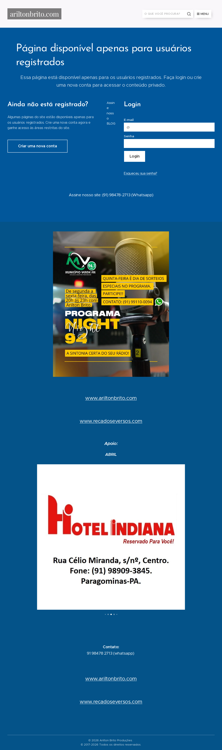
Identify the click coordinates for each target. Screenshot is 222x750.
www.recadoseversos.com (111, 421)
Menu (203, 14)
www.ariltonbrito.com (111, 398)
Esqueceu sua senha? (140, 173)
